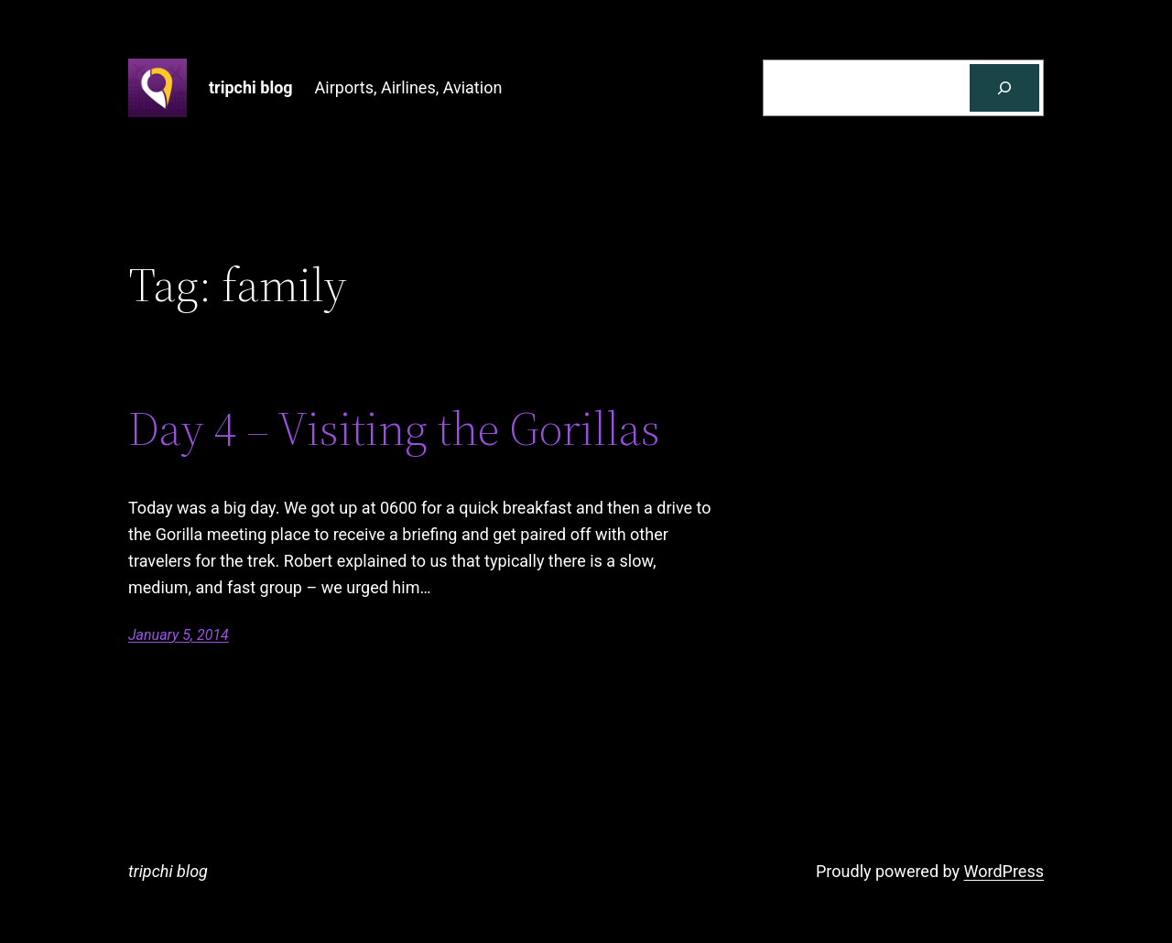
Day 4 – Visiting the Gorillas (394, 428)
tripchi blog (251, 87)
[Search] (1004, 88)
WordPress (1004, 871)
